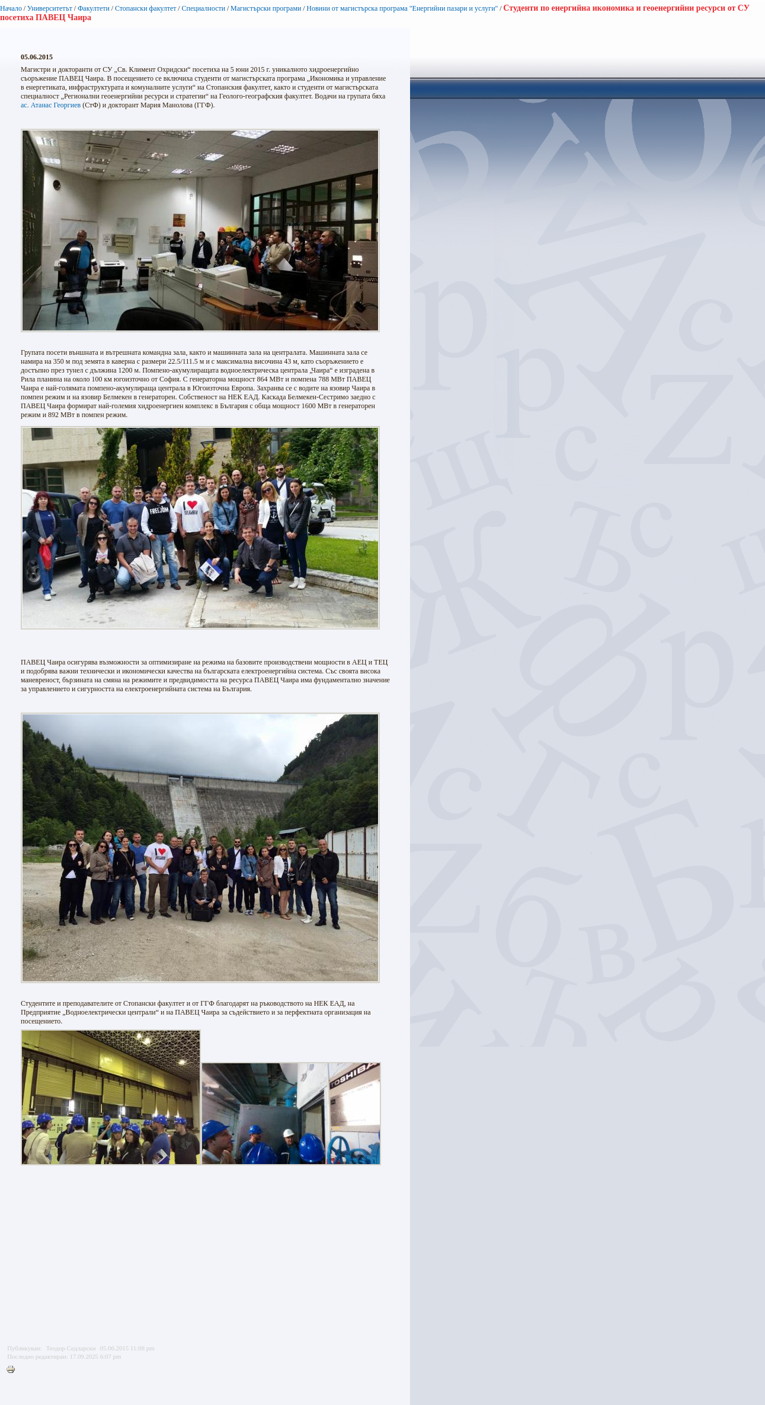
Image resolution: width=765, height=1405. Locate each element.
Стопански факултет (146, 8)
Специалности (203, 8)
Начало (11, 8)
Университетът (49, 8)
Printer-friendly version (13, 1370)
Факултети (94, 8)
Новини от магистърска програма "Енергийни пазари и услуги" (402, 8)
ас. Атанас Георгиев (51, 105)
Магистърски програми (266, 8)
